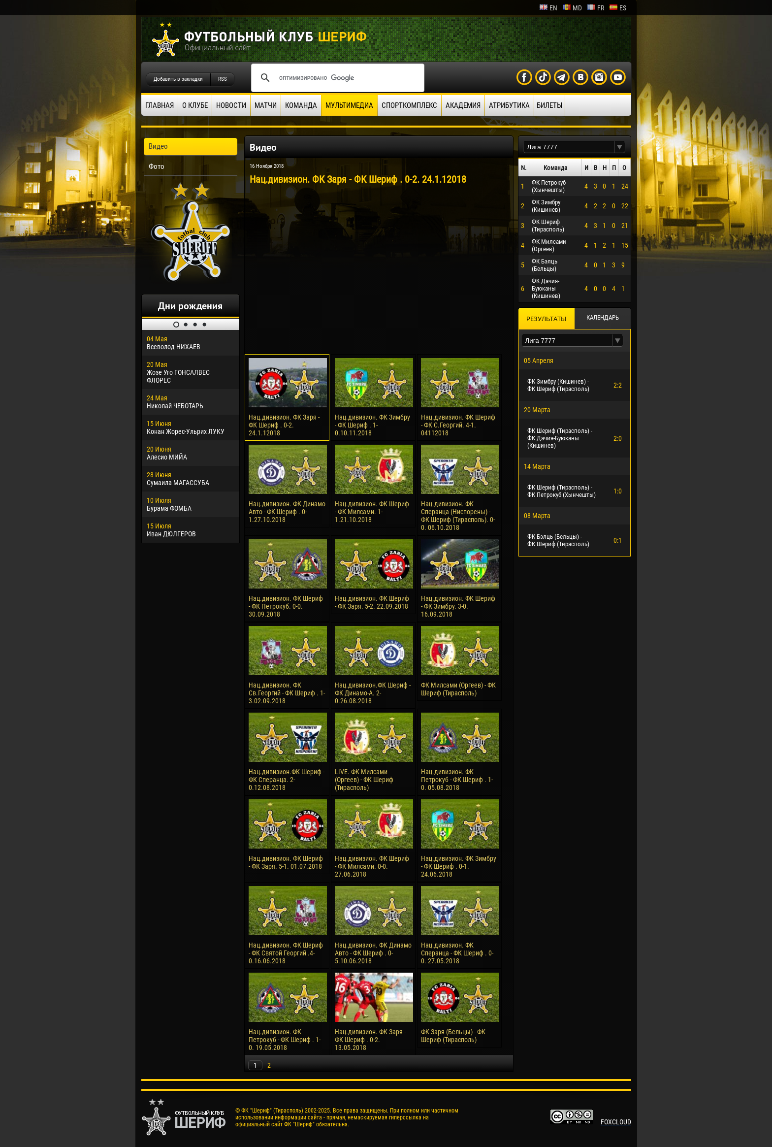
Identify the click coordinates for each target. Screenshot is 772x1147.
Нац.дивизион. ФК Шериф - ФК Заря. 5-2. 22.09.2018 (372, 602)
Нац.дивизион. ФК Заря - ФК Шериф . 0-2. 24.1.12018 (284, 425)
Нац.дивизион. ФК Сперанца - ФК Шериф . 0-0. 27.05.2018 (457, 953)
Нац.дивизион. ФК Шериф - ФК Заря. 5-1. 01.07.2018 (286, 862)
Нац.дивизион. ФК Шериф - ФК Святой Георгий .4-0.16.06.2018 (286, 953)
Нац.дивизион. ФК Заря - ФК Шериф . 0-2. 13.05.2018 (370, 1039)
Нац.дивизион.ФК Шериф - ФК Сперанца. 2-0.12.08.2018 (286, 779)
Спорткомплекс (409, 105)
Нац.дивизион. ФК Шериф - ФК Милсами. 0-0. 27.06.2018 (372, 866)
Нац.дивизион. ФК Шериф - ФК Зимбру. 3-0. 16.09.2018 (458, 606)
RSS (222, 79)
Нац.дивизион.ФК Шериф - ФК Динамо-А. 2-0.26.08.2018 (373, 693)
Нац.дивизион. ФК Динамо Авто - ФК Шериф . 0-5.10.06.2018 (373, 953)
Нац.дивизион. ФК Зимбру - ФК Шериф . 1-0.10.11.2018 (372, 425)
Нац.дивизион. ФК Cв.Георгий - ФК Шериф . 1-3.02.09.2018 (287, 693)
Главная (159, 105)
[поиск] (336, 78)
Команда (301, 105)
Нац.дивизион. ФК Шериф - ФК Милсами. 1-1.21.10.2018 (372, 512)
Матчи (266, 105)
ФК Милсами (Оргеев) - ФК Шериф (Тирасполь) (458, 689)
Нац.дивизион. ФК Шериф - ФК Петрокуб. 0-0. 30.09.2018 (286, 606)
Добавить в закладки (178, 79)
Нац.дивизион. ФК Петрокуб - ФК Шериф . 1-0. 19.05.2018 (285, 1039)
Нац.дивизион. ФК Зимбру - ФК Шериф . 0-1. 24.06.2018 (458, 866)
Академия (463, 105)
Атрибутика (509, 105)
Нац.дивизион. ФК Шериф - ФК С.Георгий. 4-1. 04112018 (458, 425)
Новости (231, 105)
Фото (156, 166)
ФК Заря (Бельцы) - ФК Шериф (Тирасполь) (453, 1036)
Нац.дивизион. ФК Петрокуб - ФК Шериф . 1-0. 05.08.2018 (457, 779)
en (548, 8)
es (617, 8)
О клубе (195, 105)
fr (595, 8)
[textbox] (569, 147)
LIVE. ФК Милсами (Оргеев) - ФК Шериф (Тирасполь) (364, 779)
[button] (619, 147)
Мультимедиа (349, 105)
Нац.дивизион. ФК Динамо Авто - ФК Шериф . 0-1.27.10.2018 (287, 512)
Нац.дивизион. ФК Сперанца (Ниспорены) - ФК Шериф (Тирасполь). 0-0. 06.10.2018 (458, 515)
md (572, 8)
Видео (158, 146)
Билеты (549, 105)
